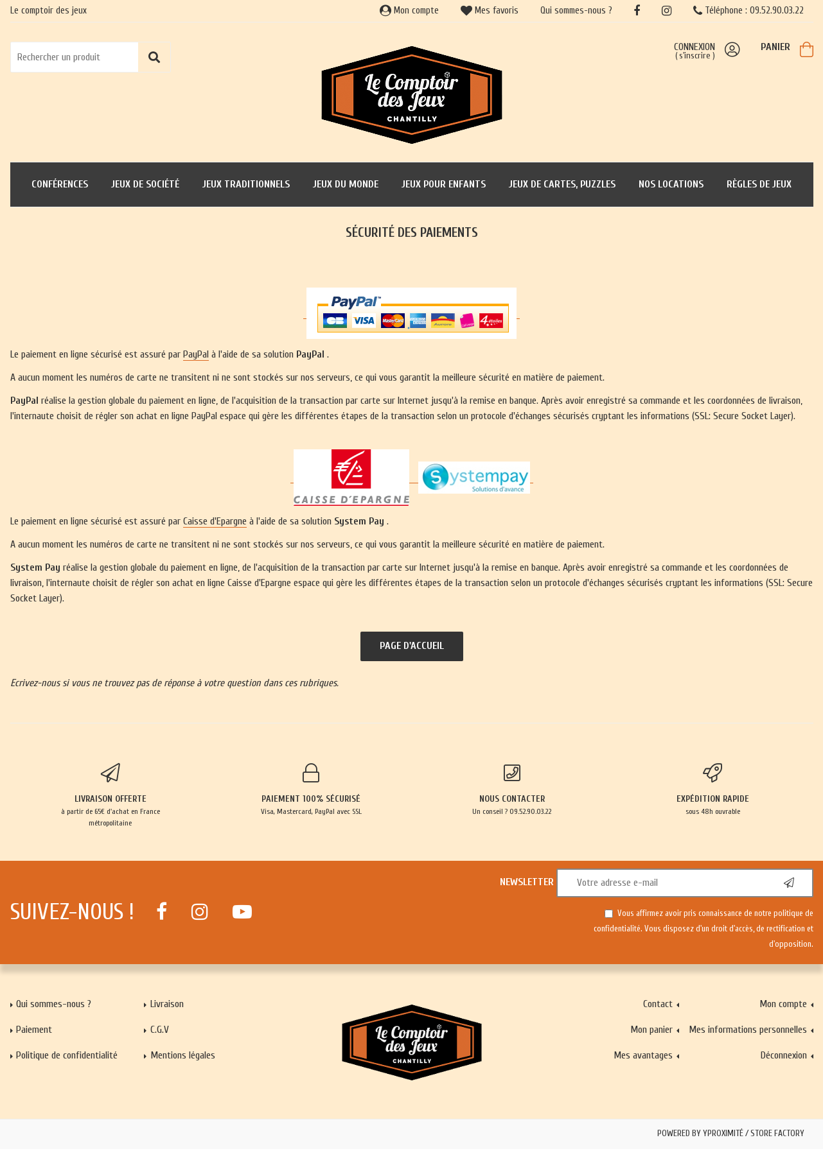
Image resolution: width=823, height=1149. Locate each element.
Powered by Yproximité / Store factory (730, 1133)
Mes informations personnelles (748, 1029)
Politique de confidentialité (67, 1055)
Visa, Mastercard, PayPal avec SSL (311, 789)
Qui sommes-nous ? (576, 10)
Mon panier (651, 1029)
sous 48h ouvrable (712, 789)
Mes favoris (489, 10)
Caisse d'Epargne (215, 521)
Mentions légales (182, 1055)
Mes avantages (643, 1055)
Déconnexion (784, 1055)
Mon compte (409, 10)
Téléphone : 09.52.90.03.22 (748, 10)
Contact (658, 1004)
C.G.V (159, 1029)
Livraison (167, 1004)
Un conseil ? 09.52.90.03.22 (512, 789)
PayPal (196, 354)
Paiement (34, 1029)
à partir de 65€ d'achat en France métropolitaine (110, 795)
